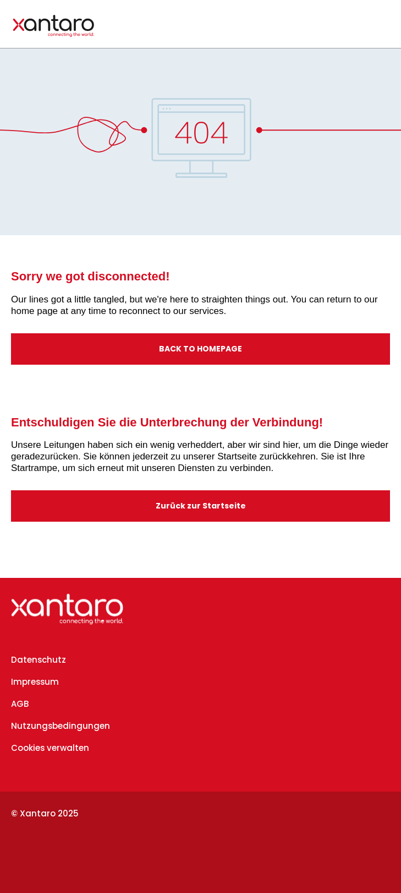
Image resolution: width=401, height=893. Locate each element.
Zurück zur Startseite (201, 505)
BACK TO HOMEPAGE (200, 348)
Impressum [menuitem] (35, 682)
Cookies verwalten (50, 748)
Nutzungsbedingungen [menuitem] (60, 726)
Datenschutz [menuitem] (38, 659)
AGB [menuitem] (20, 704)
